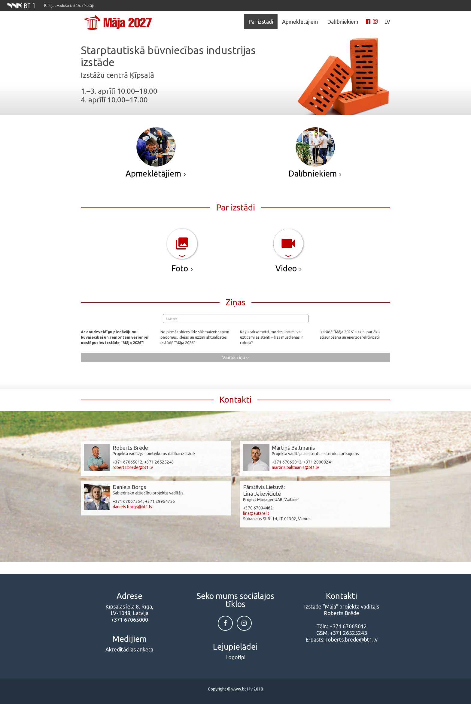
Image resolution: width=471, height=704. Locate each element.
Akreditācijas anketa (129, 649)
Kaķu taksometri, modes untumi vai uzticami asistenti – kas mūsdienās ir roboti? (271, 337)
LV (387, 22)
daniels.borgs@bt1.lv (132, 506)
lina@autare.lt (256, 513)
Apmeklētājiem (300, 22)
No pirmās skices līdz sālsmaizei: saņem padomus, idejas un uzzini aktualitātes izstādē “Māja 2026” (194, 337)
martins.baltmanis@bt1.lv (295, 467)
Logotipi (235, 657)
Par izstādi (260, 22)
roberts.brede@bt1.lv (133, 467)
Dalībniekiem (342, 22)
